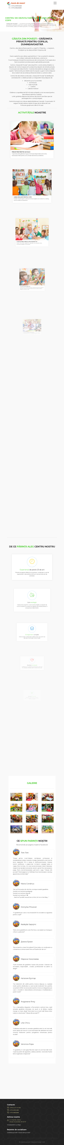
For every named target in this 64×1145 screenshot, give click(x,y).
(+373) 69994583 (16, 6)
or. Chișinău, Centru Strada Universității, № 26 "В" (18, 1120)
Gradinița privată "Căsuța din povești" (18, 1132)
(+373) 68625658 (16, 8)
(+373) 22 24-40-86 (15, 1107)
